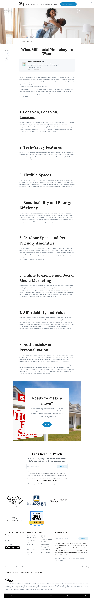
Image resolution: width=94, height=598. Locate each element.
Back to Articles (27, 41)
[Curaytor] (12, 549)
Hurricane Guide (45, 549)
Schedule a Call (45, 544)
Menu (71, 11)
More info (72, 595)
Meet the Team (31, 537)
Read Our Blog (31, 549)
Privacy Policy (85, 567)
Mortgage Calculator (47, 547)
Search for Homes (32, 535)
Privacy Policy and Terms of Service (47, 480)
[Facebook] (5, 540)
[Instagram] (8, 540)
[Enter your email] (43, 466)
